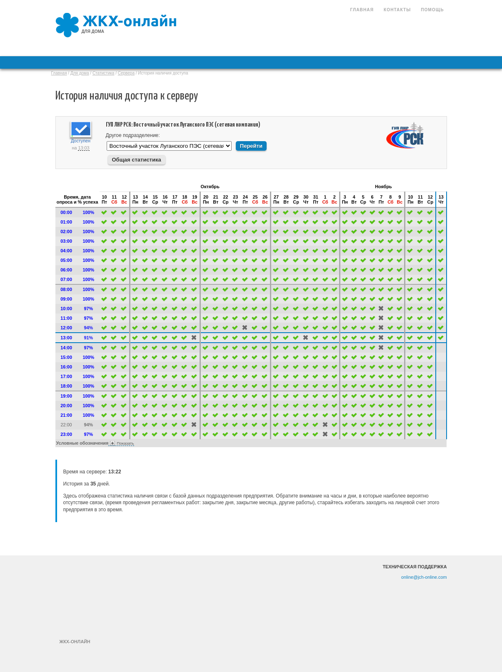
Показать (125, 443)
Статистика (103, 73)
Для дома (79, 73)
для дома (93, 31)
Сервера (126, 73)
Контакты (397, 9)
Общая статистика (136, 160)
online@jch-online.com (424, 577)
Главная (362, 9)
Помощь (432, 9)
